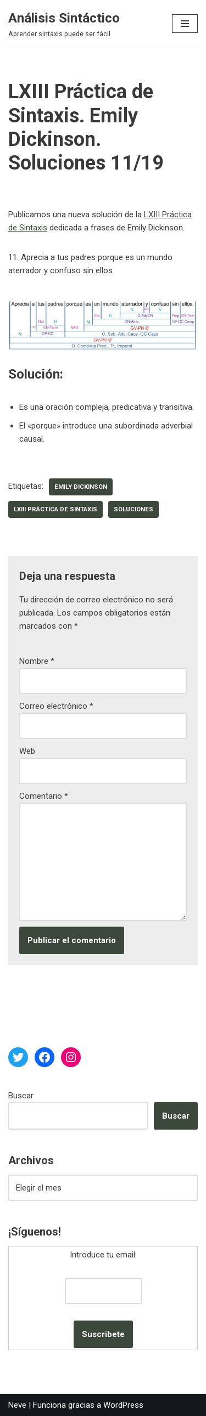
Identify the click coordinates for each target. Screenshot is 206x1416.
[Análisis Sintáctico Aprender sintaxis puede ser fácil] (64, 24)
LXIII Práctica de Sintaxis (55, 509)
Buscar (21, 1096)
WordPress (123, 1405)
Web (27, 751)
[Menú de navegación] (185, 23)
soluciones (133, 509)
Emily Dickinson (80, 486)
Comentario (43, 796)
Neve (17, 1405)
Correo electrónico (56, 706)
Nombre (36, 661)
